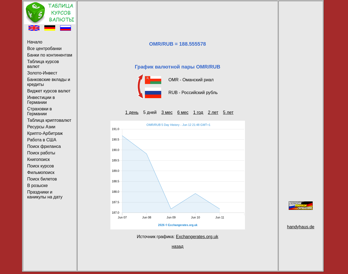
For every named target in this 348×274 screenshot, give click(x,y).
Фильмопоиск (40, 172)
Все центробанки (44, 48)
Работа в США (41, 140)
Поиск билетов (42, 179)
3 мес (166, 112)
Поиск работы (41, 153)
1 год (198, 112)
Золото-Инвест (42, 73)
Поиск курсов (40, 166)
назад (177, 246)
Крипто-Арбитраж (45, 133)
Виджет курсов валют (48, 91)
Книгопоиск (38, 159)
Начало (34, 42)
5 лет (228, 112)
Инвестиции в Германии (41, 100)
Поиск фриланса (44, 146)
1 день (132, 112)
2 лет (213, 112)
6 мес (182, 112)
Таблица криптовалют (49, 120)
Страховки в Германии (39, 111)
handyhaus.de (301, 227)
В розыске (37, 185)
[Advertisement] (177, 14)
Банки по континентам (49, 55)
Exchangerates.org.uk (197, 236)
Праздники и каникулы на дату (45, 194)
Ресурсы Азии (41, 126)
